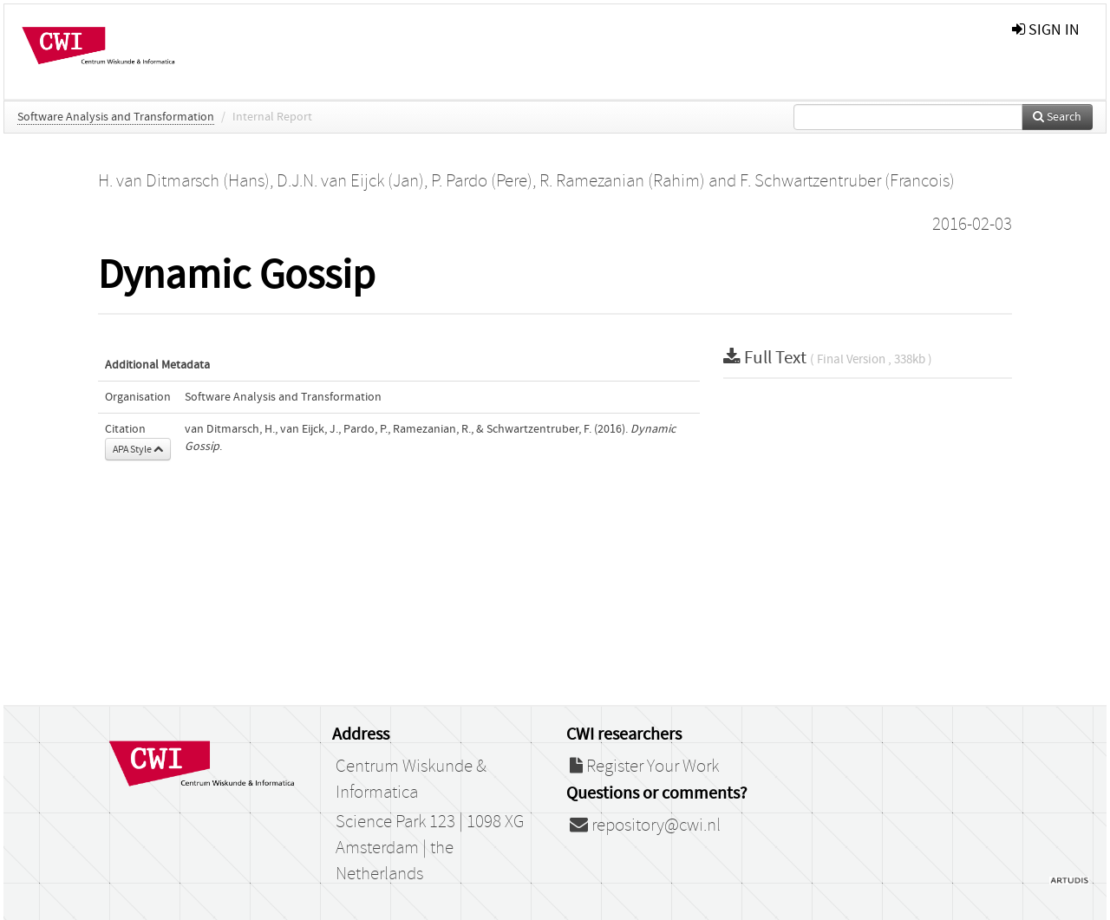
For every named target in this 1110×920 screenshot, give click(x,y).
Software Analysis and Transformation (115, 117)
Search (1057, 117)
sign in (1046, 30)
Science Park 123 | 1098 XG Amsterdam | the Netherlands (430, 848)
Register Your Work (644, 766)
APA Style (138, 449)
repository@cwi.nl (645, 825)
